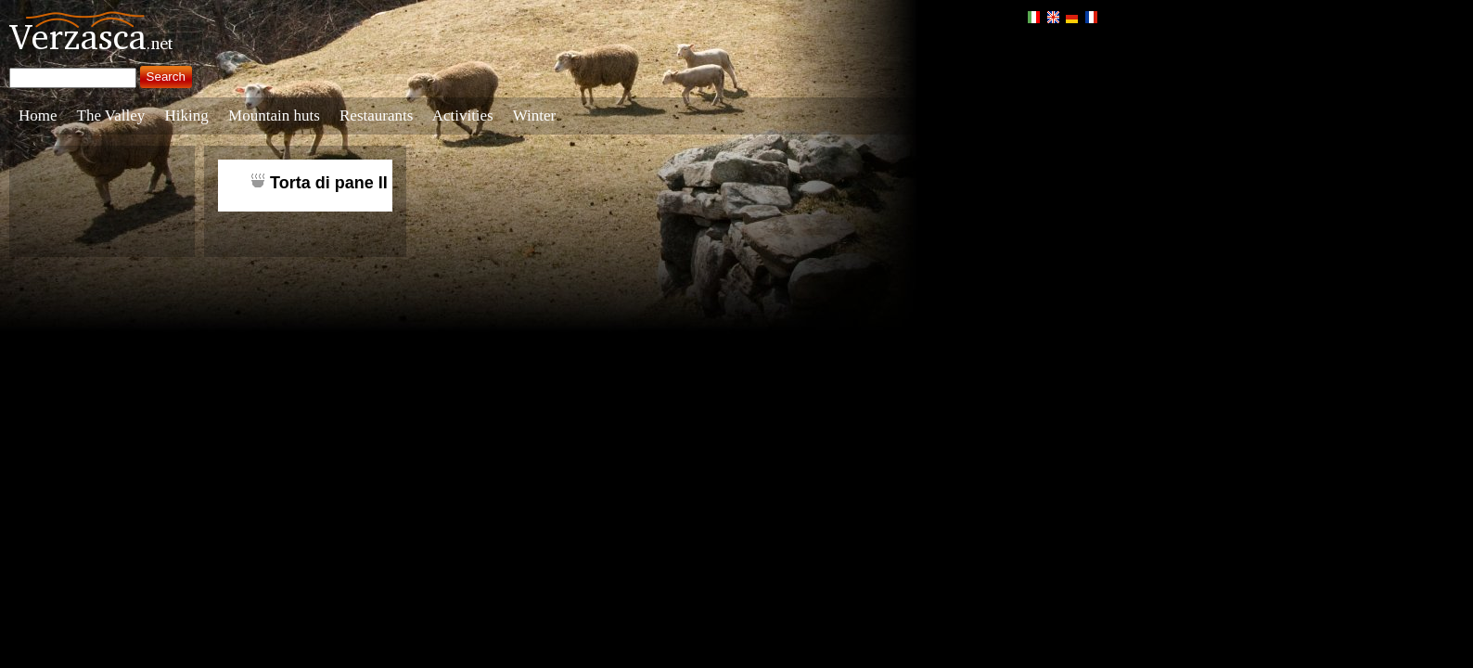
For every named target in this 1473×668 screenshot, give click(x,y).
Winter (535, 115)
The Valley (111, 115)
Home (38, 115)
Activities (462, 115)
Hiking (187, 115)
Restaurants (376, 115)
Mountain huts (274, 115)
